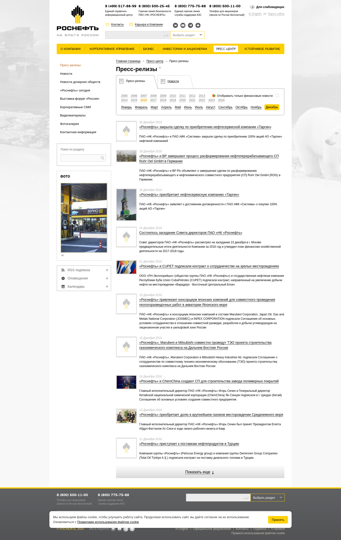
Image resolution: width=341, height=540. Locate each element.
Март (154, 107)
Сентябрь (225, 107)
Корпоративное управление (112, 49)
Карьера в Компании (149, 24)
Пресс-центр (226, 49)
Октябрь (241, 107)
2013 (202, 96)
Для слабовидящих (270, 7)
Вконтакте (175, 25)
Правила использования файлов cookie (258, 533)
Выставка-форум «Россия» (80, 98)
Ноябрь (256, 107)
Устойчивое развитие (262, 49)
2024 (221, 100)
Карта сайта (276, 14)
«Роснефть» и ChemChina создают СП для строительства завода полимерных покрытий (209, 381)
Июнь (188, 107)
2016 (143, 100)
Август (210, 107)
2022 (202, 100)
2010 (173, 96)
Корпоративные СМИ (75, 107)
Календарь (76, 286)
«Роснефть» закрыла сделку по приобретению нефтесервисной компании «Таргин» (205, 127)
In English (255, 14)
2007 (143, 96)
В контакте (113, 529)
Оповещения (78, 278)
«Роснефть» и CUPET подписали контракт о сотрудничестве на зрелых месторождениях (209, 266)
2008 (153, 96)
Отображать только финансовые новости (245, 96)
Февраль (141, 107)
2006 (134, 96)
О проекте (278, 529)
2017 (153, 100)
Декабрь (272, 107)
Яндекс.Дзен (198, 25)
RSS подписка (79, 270)
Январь (126, 107)
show (64, 256)
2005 (124, 96)
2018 (163, 100)
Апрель (166, 107)
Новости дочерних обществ (80, 82)
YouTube (183, 25)
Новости (66, 73)
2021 (192, 100)
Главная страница (128, 61)
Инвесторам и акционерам (185, 49)
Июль (199, 107)
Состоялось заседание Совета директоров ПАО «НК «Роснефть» (190, 233)
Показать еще (197, 472)
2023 (211, 100)
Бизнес (148, 49)
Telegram (190, 25)
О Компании (71, 49)
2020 (182, 100)
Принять (278, 520)
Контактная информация (78, 132)
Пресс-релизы (70, 65)
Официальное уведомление (212, 529)
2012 (192, 96)
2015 (134, 100)
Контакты (117, 24)
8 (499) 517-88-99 (120, 6)
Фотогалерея (69, 124)
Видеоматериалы (73, 115)
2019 (173, 100)
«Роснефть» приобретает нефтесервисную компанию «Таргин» (189, 194)
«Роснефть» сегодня (75, 90)
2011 (182, 96)
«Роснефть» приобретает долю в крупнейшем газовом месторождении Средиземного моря (211, 415)
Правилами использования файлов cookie (108, 522)
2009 (163, 96)
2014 (124, 100)
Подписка (259, 529)
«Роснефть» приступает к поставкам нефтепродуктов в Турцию (189, 444)
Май (178, 107)
